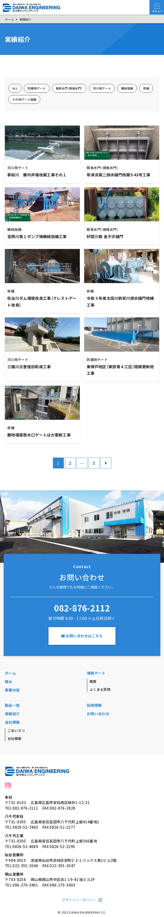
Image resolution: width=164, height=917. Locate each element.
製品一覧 (12, 705)
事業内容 (12, 690)
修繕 (146, 88)
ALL (14, 88)
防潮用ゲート (37, 88)
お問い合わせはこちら (82, 636)
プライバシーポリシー (79, 899)
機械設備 (127, 88)
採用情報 (94, 705)
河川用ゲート (102, 88)
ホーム (10, 673)
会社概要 (14, 738)
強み (8, 681)
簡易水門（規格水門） (69, 88)
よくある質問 (100, 689)
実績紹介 (12, 713)
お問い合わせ (98, 713)
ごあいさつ (16, 730)
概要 (93, 681)
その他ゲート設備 (24, 99)
